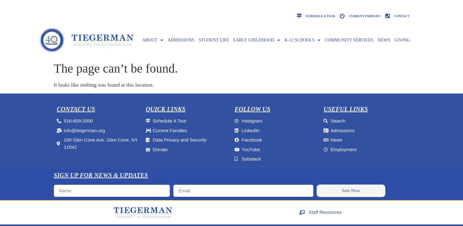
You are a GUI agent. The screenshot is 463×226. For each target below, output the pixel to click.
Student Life (214, 40)
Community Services (349, 40)
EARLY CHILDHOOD (256, 40)
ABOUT (152, 40)
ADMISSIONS (181, 40)
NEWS (384, 40)
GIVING (402, 40)
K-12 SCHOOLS (302, 40)
